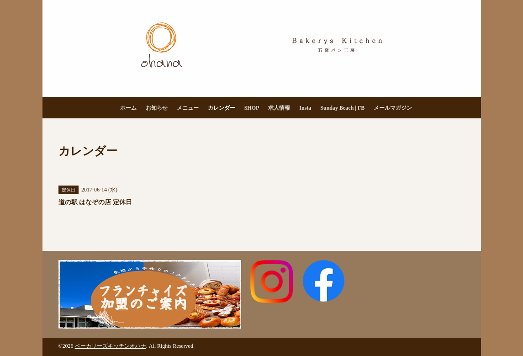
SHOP (251, 108)
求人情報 (279, 108)
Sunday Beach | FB (342, 108)
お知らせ (157, 108)
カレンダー (221, 108)
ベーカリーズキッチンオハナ (110, 346)
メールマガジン (393, 108)
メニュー (188, 108)
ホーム (128, 108)
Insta (305, 108)
